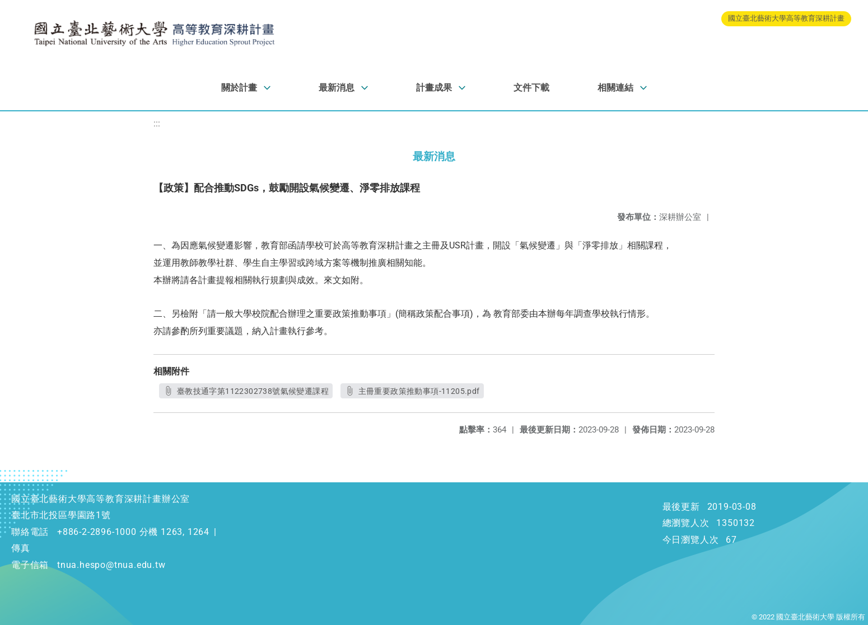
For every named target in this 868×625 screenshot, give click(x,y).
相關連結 (615, 87)
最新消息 (336, 87)
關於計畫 (239, 87)
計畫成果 (434, 87)
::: (156, 123)
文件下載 (531, 87)
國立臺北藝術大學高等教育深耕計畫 (786, 18)
